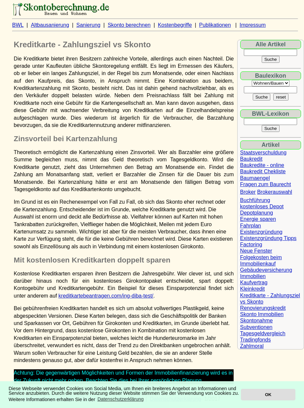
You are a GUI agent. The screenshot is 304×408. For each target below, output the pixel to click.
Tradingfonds (255, 340)
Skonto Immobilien (262, 314)
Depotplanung (256, 213)
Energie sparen (258, 219)
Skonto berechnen (129, 25)
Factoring (251, 244)
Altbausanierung (50, 25)
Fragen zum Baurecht (265, 184)
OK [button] (268, 394)
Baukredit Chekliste (263, 171)
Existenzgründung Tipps (268, 238)
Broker (248, 192)
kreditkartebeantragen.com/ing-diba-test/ (105, 296)
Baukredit (251, 159)
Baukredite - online (262, 165)
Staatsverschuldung (263, 152)
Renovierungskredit (263, 308)
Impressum (253, 25)
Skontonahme (256, 320)
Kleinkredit (252, 289)
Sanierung (88, 25)
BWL (18, 25)
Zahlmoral (252, 346)
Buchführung (255, 200)
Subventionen (256, 327)
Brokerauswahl (274, 192)
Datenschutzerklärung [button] (120, 399)
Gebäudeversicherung (266, 270)
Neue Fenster (256, 251)
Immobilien (253, 276)
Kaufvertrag (254, 282)
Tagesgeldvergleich (262, 333)
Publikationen (215, 25)
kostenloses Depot (262, 206)
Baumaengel (255, 178)
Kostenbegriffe (175, 25)
